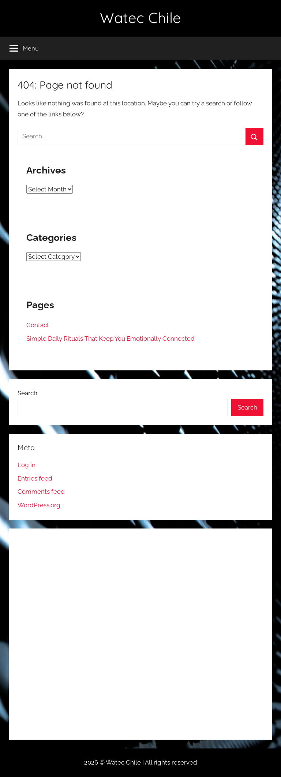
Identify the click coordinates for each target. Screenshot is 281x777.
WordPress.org (39, 505)
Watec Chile (140, 17)
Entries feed (35, 478)
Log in (26, 464)
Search (27, 393)
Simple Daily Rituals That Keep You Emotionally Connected (110, 338)
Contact (37, 325)
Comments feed (41, 491)
